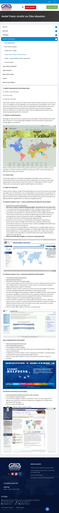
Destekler (5, 35)
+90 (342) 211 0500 (8, 502)
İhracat (5, 27)
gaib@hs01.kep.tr (24, 504)
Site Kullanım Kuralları (7, 507)
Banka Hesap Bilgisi (9, 82)
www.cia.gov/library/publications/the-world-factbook (22, 395)
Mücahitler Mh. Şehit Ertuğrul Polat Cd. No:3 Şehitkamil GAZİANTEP (21, 500)
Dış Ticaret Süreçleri (11, 47)
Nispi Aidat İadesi (8, 74)
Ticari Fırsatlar (9, 62)
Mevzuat (5, 31)
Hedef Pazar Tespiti (10, 50)
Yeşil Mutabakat (52, 7)
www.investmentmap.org (13, 279)
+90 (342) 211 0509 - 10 (23, 502)
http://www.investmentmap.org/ (16, 278)
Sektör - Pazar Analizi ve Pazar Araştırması (17, 58)
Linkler (5, 78)
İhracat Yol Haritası (9, 39)
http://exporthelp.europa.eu (14, 345)
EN (49, 2)
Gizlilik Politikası (20, 507)
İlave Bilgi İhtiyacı (10, 43)
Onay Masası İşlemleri (10, 66)
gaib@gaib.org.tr (6, 504)
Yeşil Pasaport (7, 70)
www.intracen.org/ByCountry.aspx (16, 205)
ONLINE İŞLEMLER (30, 7)
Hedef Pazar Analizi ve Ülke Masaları (15, 54)
